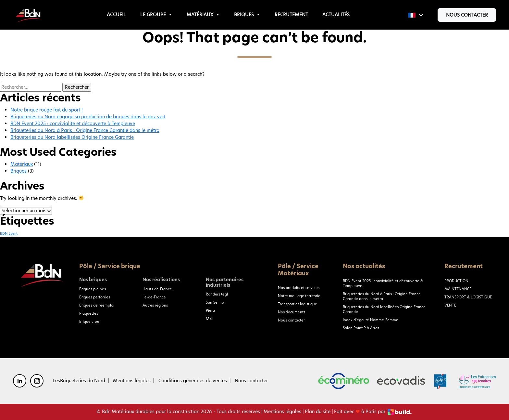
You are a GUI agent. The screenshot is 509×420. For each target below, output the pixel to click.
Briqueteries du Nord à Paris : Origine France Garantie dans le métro (84, 130)
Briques (247, 15)
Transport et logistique (297, 304)
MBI (209, 318)
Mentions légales (132, 380)
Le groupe (156, 15)
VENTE (450, 305)
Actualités (336, 14)
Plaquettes (88, 313)
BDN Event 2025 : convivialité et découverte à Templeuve (72, 123)
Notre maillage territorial (299, 295)
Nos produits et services (298, 287)
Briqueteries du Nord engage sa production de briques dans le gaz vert (88, 116)
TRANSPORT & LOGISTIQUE (468, 297)
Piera (210, 310)
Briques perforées (94, 297)
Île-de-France (154, 297)
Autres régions (155, 305)
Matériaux (203, 15)
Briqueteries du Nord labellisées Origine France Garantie (72, 137)
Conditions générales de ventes (192, 380)
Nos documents (291, 312)
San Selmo (215, 302)
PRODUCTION (456, 280)
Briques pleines (92, 289)
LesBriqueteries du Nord (79, 380)
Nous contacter (467, 15)
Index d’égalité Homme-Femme (370, 319)
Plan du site (317, 411)
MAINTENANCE (457, 289)
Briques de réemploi (96, 305)
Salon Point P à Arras (361, 328)
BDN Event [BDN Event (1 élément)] (9, 233)
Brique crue (89, 321)
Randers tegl (217, 294)
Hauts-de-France (157, 289)
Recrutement (291, 14)
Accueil (116, 14)
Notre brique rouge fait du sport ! (46, 110)
